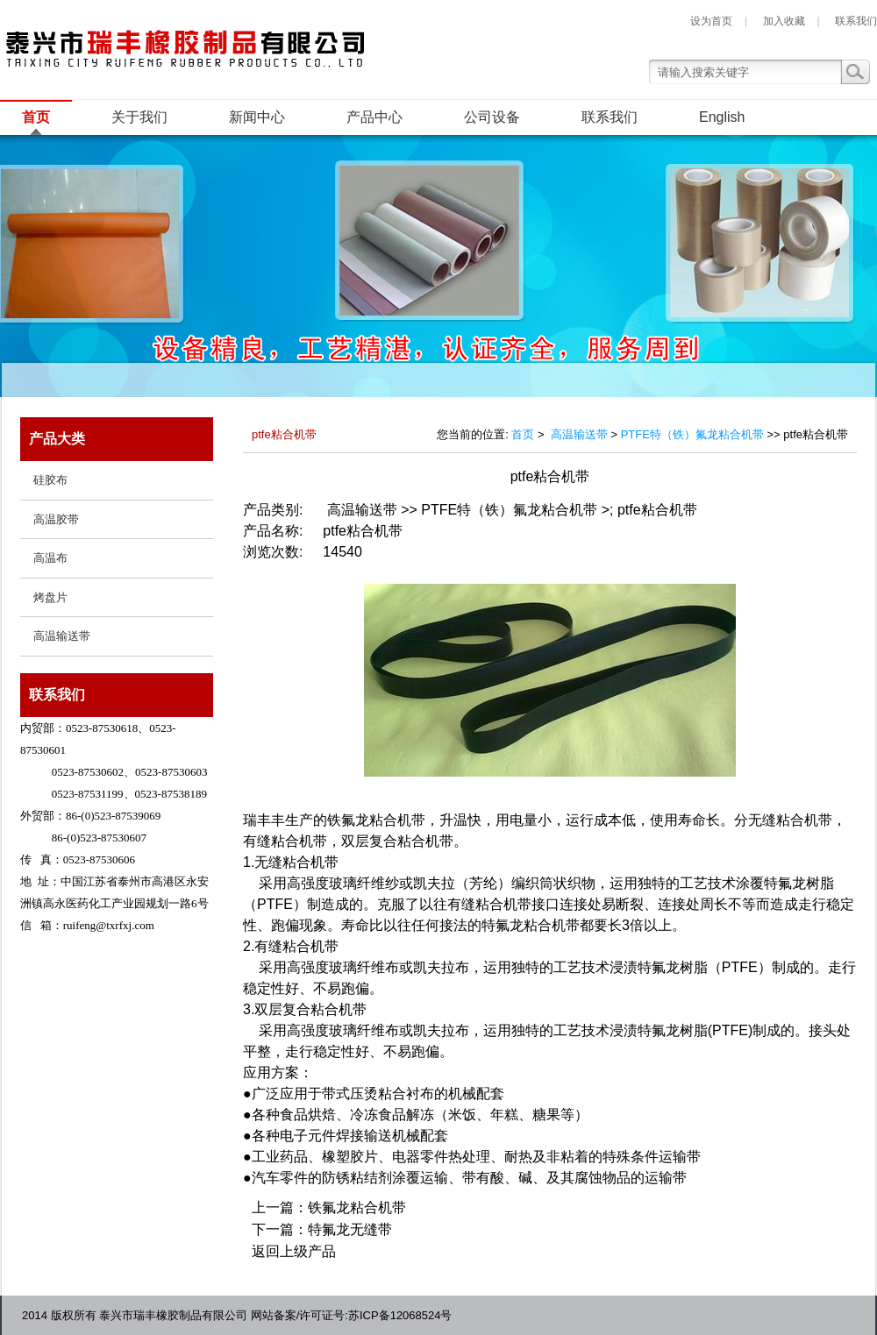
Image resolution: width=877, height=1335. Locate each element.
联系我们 (856, 21)
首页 (36, 117)
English (722, 117)
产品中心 (374, 117)
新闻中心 (257, 117)
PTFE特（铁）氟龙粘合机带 (692, 434)
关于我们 (139, 117)
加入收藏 (784, 21)
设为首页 (711, 21)
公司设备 (492, 117)
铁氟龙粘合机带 (357, 1207)
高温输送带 (579, 434)
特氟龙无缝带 (350, 1229)
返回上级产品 (294, 1251)
